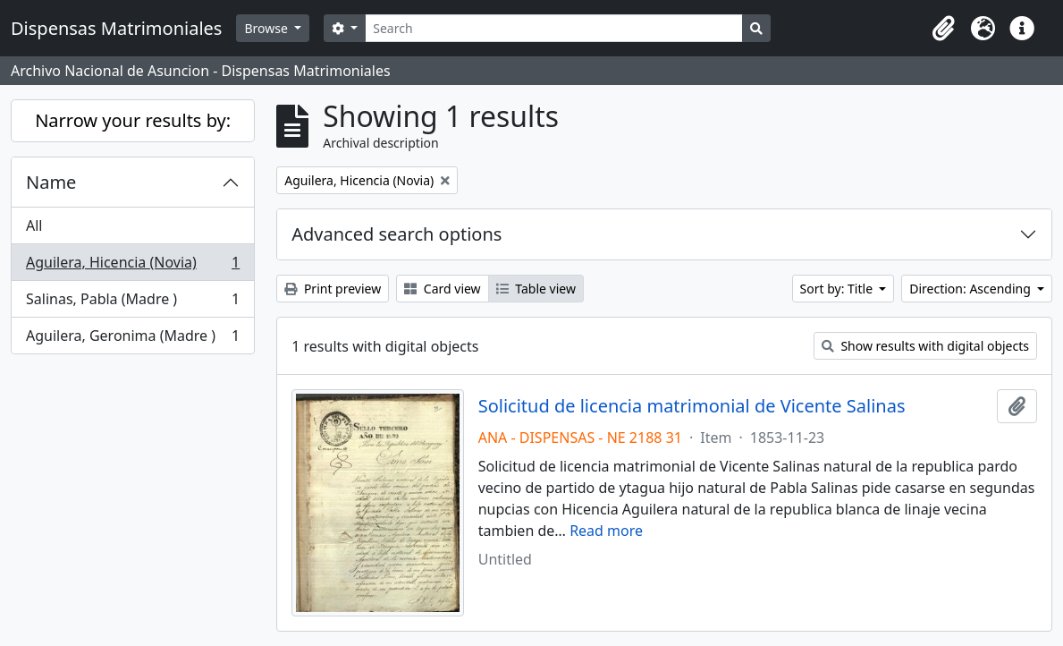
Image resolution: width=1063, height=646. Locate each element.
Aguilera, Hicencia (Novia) (132, 266)
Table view (536, 288)
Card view (442, 288)
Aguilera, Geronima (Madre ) (132, 339)
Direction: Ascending (971, 288)
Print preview (332, 288)
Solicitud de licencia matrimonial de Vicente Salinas (692, 406)
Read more (606, 530)
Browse (267, 28)
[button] (943, 28)
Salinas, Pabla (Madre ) (132, 303)
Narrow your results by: (133, 120)
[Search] (554, 28)
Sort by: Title (838, 288)
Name (51, 182)
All (34, 225)
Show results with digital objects (925, 345)
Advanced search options (396, 234)
